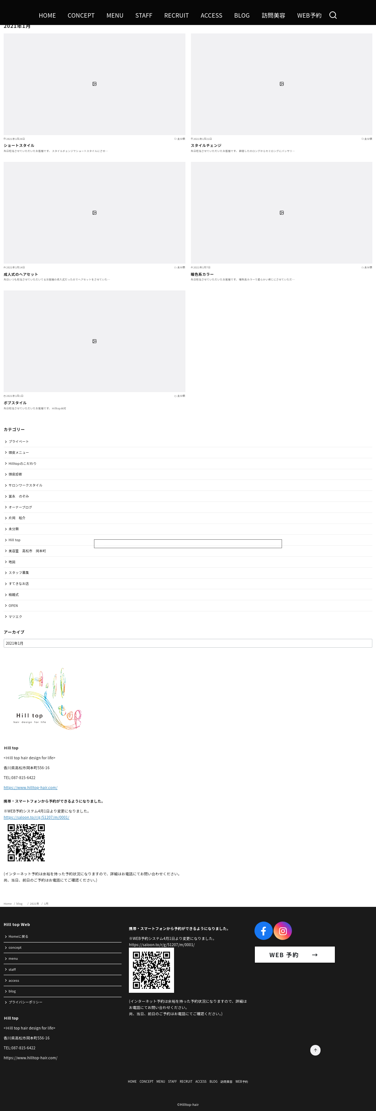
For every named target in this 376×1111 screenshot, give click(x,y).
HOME (47, 15)
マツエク (15, 616)
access (14, 980)
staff (12, 969)
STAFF (144, 15)
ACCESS (212, 15)
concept (15, 947)
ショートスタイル (19, 145)
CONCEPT (81, 15)
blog (21, 903)
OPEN (13, 605)
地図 (12, 562)
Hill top (15, 540)
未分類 (14, 528)
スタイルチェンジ (206, 145)
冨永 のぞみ (19, 496)
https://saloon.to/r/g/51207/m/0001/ (36, 817)
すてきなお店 (19, 583)
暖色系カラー (202, 274)
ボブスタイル (15, 402)
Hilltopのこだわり (23, 463)
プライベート (19, 441)
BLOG (242, 15)
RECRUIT (176, 15)
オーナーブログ (20, 507)
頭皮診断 (15, 474)
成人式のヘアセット (21, 274)
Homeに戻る (19, 936)
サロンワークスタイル (26, 485)
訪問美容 (273, 15)
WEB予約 (309, 15)
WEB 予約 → (295, 954)
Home (8, 903)
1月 (46, 903)
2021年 (35, 903)
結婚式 (14, 594)
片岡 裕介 (17, 517)
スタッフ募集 (19, 572)
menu (13, 958)
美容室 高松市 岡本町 (27, 551)
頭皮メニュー (19, 452)
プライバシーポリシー (26, 1002)
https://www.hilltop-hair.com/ (31, 787)
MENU (115, 15)
